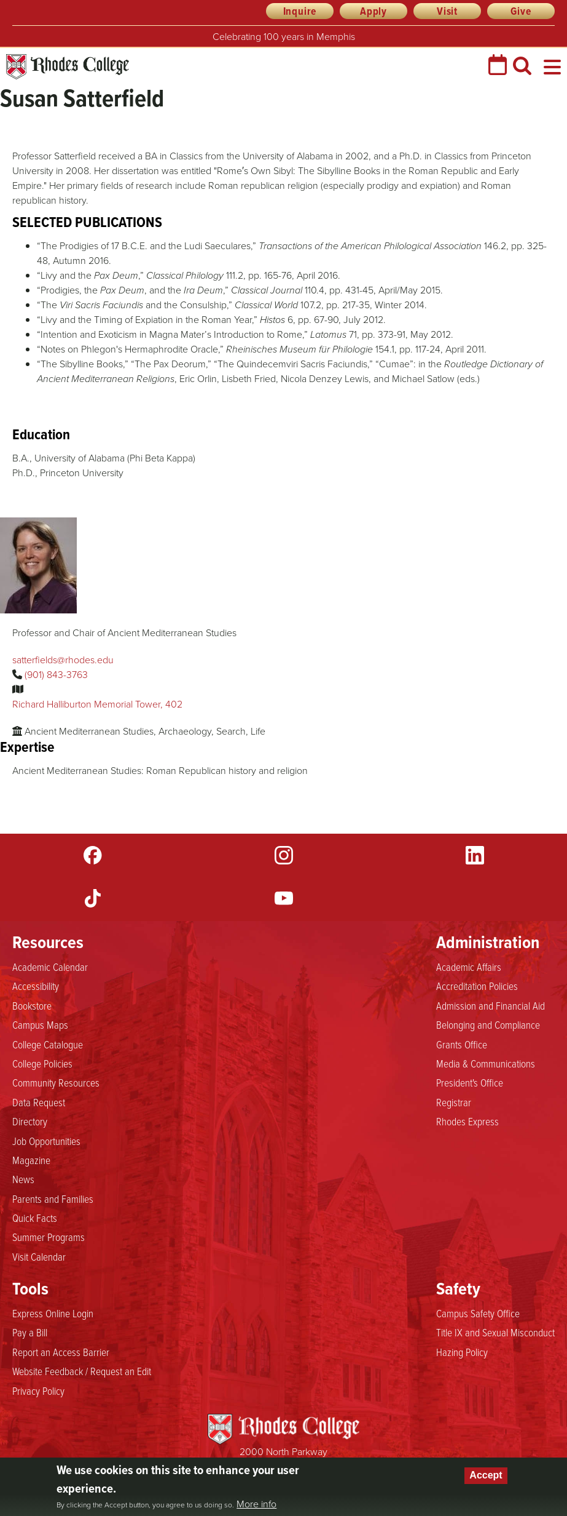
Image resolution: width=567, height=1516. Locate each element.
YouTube (284, 898)
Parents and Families (52, 1198)
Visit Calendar (39, 1256)
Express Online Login (52, 1313)
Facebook (93, 855)
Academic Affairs (468, 966)
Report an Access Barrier (60, 1351)
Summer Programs (48, 1236)
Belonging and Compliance (488, 1024)
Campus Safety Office (478, 1313)
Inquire (300, 11)
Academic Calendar (50, 966)
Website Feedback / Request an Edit (81, 1370)
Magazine (31, 1159)
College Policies (42, 1063)
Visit (447, 11)
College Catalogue (47, 1044)
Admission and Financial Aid (490, 1005)
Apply (373, 11)
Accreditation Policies (477, 985)
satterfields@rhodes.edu (63, 660)
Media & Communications (485, 1063)
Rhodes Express (467, 1121)
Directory (29, 1121)
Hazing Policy (462, 1351)
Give (520, 11)
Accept (485, 1475)
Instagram (284, 855)
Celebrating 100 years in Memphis (284, 37)
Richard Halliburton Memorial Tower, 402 (97, 704)
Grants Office (461, 1044)
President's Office (469, 1082)
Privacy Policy (38, 1390)
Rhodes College (67, 66)
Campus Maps (40, 1024)
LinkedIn (475, 855)
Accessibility (35, 985)
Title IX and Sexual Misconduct (495, 1332)
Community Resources (56, 1082)
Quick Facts (34, 1217)
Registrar (453, 1102)
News (23, 1178)
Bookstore (32, 1005)
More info (256, 1504)
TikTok (93, 898)
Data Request (38, 1102)
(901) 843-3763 (56, 675)
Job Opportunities (46, 1140)
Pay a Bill (29, 1332)
